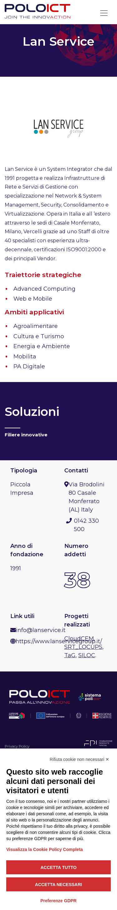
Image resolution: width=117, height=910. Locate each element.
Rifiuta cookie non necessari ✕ (79, 759)
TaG (70, 655)
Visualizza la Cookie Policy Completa (44, 849)
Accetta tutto (59, 867)
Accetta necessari (58, 884)
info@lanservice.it (41, 630)
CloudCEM (79, 638)
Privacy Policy (17, 746)
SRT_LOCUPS (83, 647)
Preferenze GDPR (59, 900)
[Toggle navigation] (103, 13)
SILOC (86, 655)
